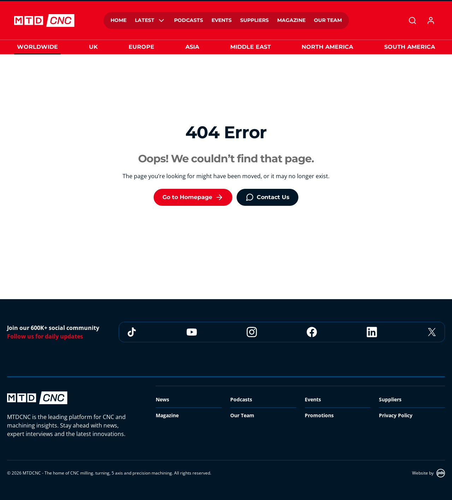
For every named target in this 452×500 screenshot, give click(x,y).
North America (327, 46)
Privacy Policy (395, 415)
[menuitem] (118, 20)
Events (313, 399)
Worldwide (37, 46)
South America (409, 46)
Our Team (242, 415)
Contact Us (267, 197)
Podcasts (241, 399)
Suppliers (390, 399)
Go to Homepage (193, 197)
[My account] (431, 20)
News (162, 399)
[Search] (412, 20)
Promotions (319, 415)
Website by (428, 473)
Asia (192, 46)
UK (93, 46)
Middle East (250, 46)
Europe (141, 46)
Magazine (167, 415)
